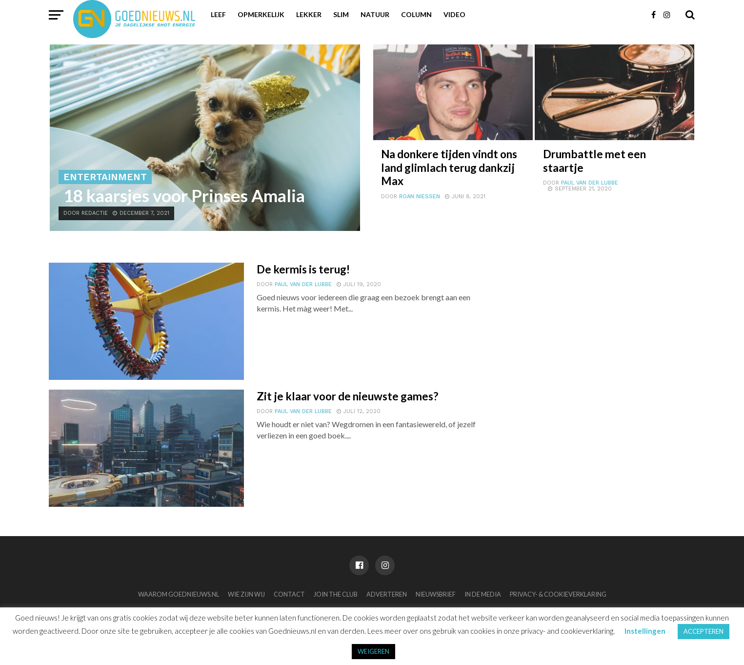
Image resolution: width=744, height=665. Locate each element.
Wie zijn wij (246, 594)
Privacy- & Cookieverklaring (558, 594)
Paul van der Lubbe (589, 183)
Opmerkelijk (261, 14)
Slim (341, 14)
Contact (289, 594)
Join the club (336, 594)
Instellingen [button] (644, 630)
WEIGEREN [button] (373, 651)
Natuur (375, 14)
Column (416, 14)
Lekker (309, 14)
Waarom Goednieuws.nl (178, 594)
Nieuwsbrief (436, 594)
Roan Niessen (419, 196)
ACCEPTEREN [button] (704, 631)
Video (454, 14)
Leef (218, 14)
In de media (482, 594)
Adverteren (386, 594)
